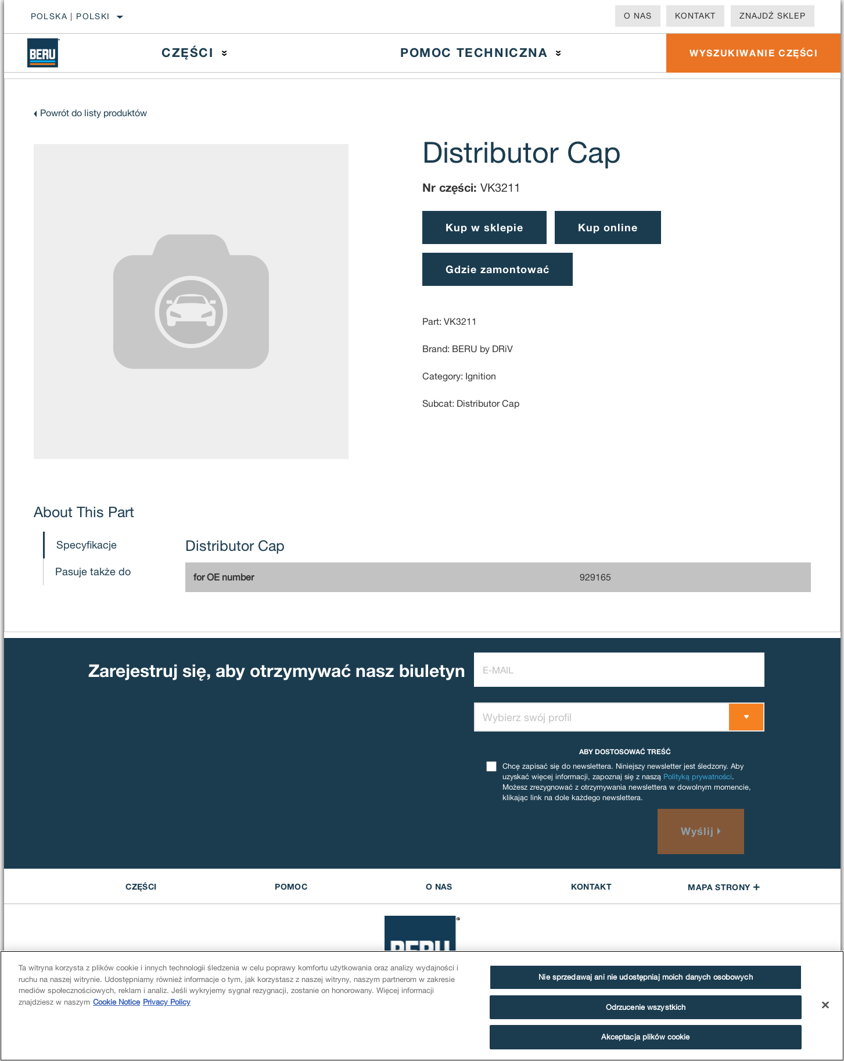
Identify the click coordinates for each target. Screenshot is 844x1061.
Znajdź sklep (772, 15)
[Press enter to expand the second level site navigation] (224, 53)
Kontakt (695, 15)
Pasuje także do (93, 571)
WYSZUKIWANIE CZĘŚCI (753, 52)
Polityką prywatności (697, 776)
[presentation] (562, 831)
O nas (638, 15)
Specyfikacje (86, 545)
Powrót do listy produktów (93, 112)
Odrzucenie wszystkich (646, 1007)
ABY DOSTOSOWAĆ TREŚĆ (625, 751)
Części (187, 52)
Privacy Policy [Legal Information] (167, 1002)
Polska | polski (70, 16)
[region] (422, 1006)
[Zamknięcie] (825, 1005)
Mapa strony (724, 887)
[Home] (52, 52)
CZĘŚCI (140, 886)
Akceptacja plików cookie (645, 1037)
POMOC (291, 886)
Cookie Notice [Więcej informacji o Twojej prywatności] (116, 1002)
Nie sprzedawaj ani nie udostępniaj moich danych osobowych (645, 977)
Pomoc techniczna (474, 52)
